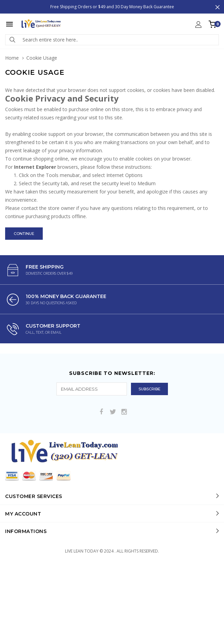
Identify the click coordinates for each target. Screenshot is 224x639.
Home (12, 58)
